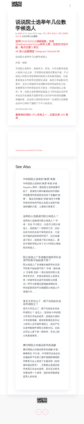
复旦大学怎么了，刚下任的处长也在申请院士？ (42, 302)
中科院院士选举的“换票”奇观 (39, 179)
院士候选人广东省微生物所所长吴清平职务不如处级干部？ (42, 259)
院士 (45, 33)
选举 (60, 33)
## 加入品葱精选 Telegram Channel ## (37, 51)
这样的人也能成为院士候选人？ (41, 216)
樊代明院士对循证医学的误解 (39, 345)
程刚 (20, 33)
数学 (49, 33)
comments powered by (28, 150)
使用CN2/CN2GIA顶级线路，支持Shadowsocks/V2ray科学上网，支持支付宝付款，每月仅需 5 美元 (41, 44)
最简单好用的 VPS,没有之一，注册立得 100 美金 (41, 116)
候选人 (55, 33)
